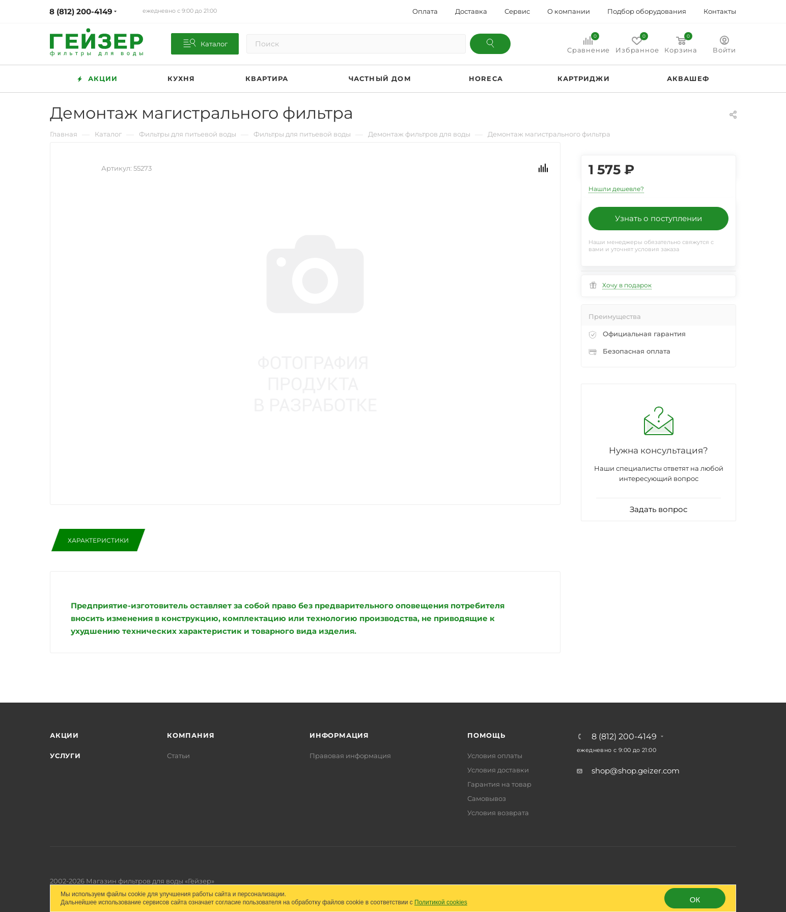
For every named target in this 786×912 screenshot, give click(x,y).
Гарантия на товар (499, 784)
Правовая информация (350, 756)
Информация (339, 735)
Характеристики (98, 540)
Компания (190, 735)
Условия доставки (498, 770)
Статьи (178, 756)
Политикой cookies (440, 902)
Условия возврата (498, 813)
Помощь (486, 735)
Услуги (65, 756)
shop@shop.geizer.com (636, 770)
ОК (695, 899)
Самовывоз (486, 798)
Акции (64, 735)
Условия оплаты (494, 756)
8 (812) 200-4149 (624, 737)
